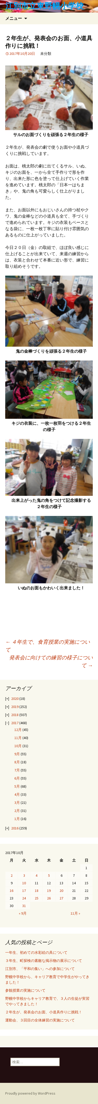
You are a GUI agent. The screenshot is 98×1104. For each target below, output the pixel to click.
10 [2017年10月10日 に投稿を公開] (24, 883)
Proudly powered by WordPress (30, 1093)
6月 (17, 778)
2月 (17, 810)
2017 (15, 722)
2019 (15, 706)
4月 (17, 794)
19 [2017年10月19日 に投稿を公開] (49, 890)
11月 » (75, 913)
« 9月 (23, 913)
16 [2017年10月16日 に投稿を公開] (11, 890)
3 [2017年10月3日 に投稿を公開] (24, 875)
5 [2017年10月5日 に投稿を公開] (49, 875)
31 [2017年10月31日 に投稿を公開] (24, 905)
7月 (17, 770)
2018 (15, 714)
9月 (17, 754)
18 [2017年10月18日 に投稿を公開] (36, 890)
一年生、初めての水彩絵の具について (36, 952)
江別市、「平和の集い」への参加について (40, 968)
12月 (18, 729)
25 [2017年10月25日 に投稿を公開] (36, 898)
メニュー (13, 18)
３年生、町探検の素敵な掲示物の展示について (43, 960)
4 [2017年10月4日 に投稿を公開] (36, 875)
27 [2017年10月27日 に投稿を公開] (61, 898)
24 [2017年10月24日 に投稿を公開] (24, 898)
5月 (17, 786)
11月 (18, 737)
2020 (15, 698)
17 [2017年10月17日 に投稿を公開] (24, 890)
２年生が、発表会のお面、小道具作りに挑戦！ (43, 1012)
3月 (17, 802)
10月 (18, 745)
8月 (17, 762)
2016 (15, 828)
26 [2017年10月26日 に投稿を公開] (49, 898)
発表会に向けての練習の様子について (51, 661)
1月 (17, 818)
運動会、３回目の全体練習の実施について (40, 1020)
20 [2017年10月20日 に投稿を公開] (61, 890)
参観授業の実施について (25, 990)
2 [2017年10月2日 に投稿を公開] (12, 875)
